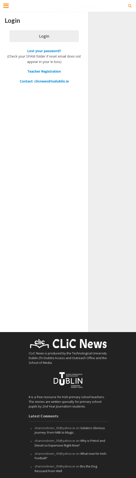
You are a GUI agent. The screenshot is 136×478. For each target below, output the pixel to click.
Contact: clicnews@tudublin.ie (44, 81)
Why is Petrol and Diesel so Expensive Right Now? (70, 443)
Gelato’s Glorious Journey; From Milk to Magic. (70, 430)
